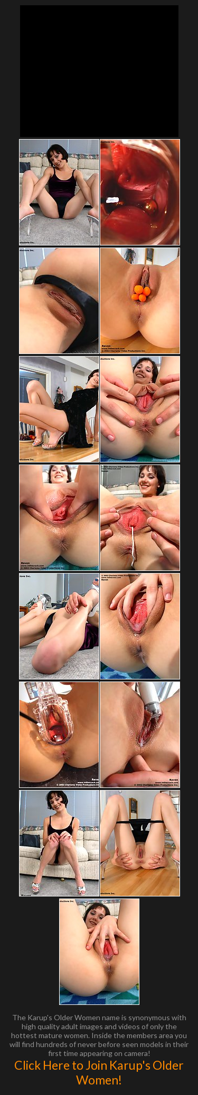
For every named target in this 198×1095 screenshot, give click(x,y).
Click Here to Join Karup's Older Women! (99, 1072)
